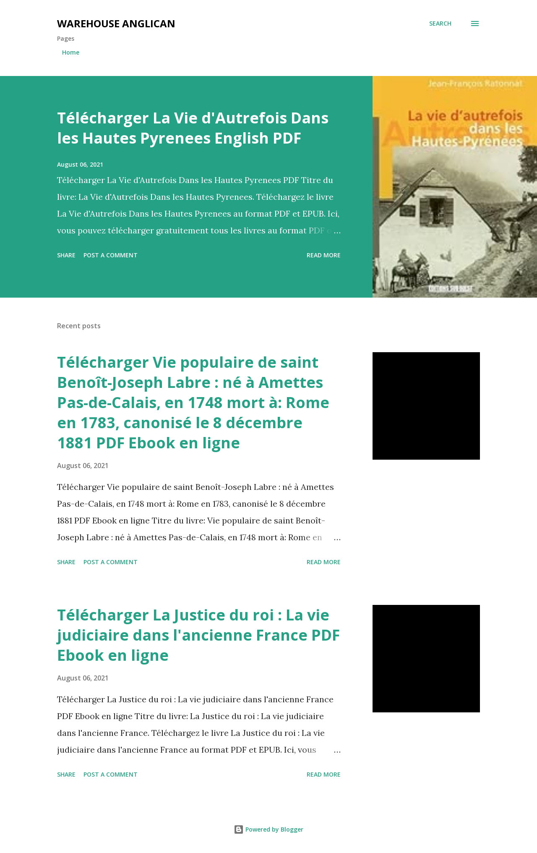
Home (70, 52)
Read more (324, 255)
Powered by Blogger (268, 829)
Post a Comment (110, 255)
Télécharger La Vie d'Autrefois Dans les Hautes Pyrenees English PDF (192, 127)
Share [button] (66, 255)
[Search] (440, 23)
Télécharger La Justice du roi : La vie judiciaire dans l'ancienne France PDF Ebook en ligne (198, 634)
